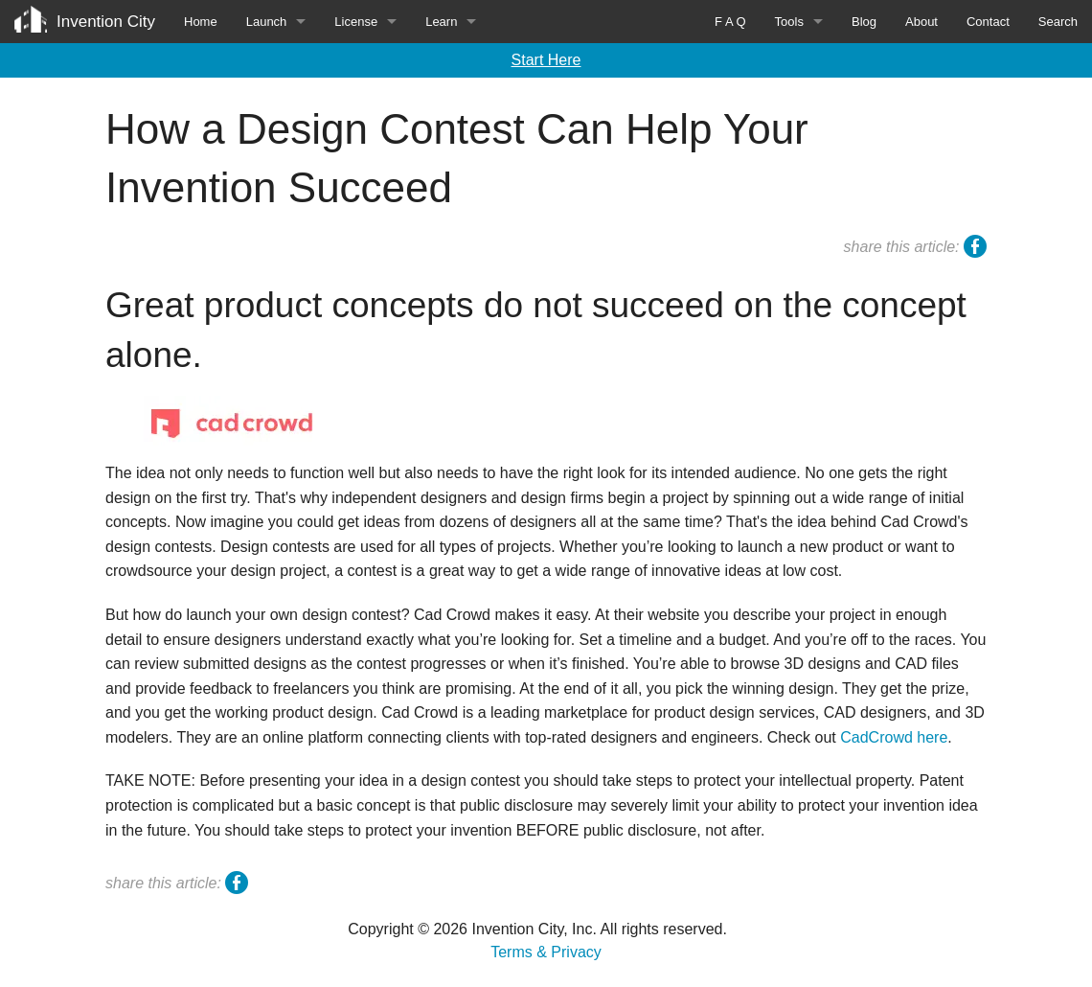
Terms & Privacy (546, 952)
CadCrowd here (893, 737)
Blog (864, 21)
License (355, 21)
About (921, 21)
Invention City (106, 21)
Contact (988, 21)
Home (200, 21)
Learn (441, 21)
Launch (266, 21)
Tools (789, 21)
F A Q (730, 21)
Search (1058, 21)
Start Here (546, 60)
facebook (975, 249)
